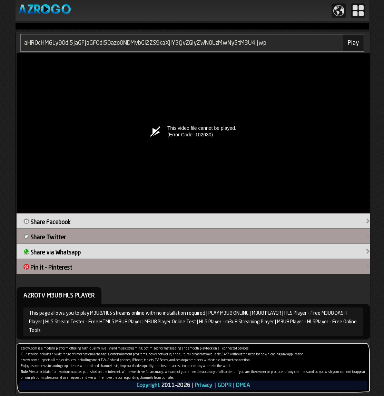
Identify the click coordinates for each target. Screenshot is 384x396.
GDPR (225, 385)
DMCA (243, 385)
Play (353, 42)
